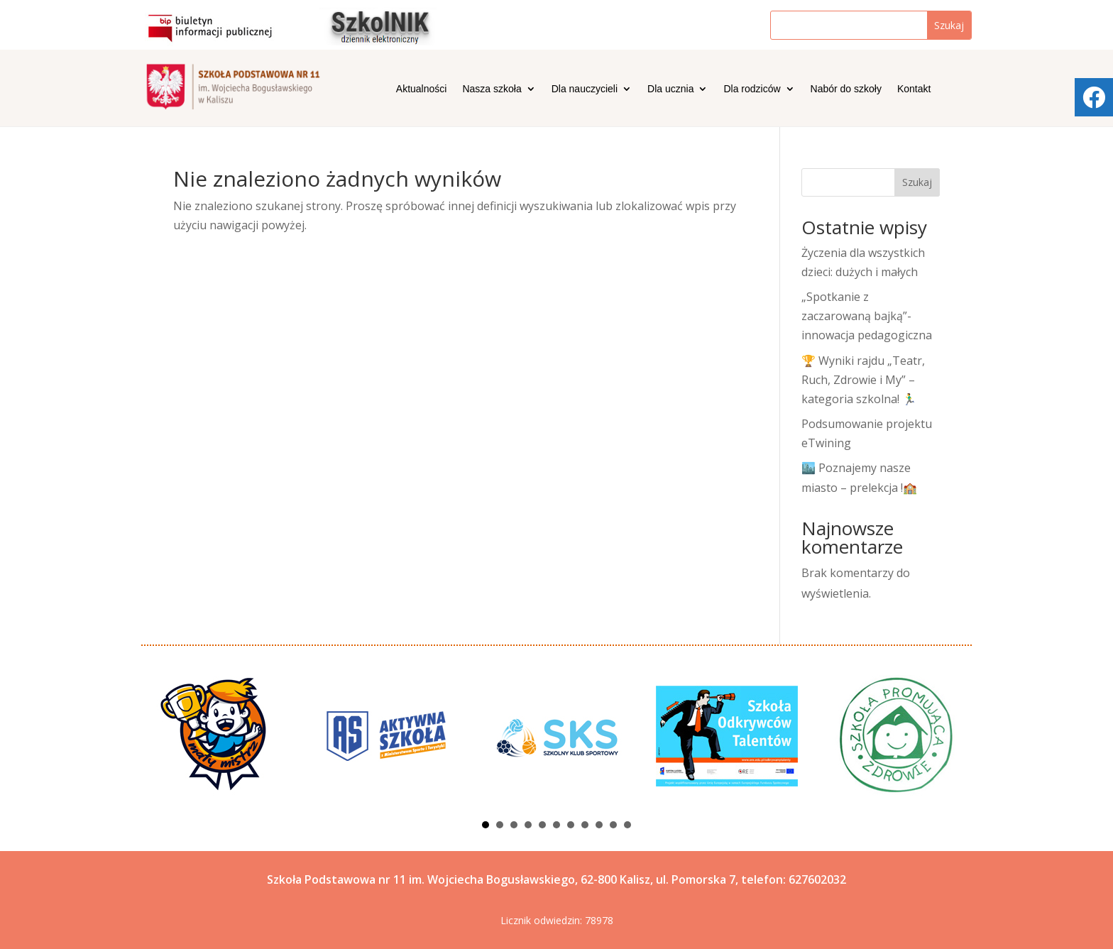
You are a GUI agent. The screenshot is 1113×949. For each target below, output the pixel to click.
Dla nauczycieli (585, 89)
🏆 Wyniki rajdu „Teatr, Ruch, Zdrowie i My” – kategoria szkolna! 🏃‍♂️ (863, 380)
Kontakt (914, 89)
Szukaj (917, 182)
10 (613, 824)
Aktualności (421, 89)
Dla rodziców (751, 89)
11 (627, 824)
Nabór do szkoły (846, 89)
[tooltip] (1094, 97)
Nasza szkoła (491, 89)
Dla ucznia (670, 89)
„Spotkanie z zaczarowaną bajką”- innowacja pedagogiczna (866, 316)
